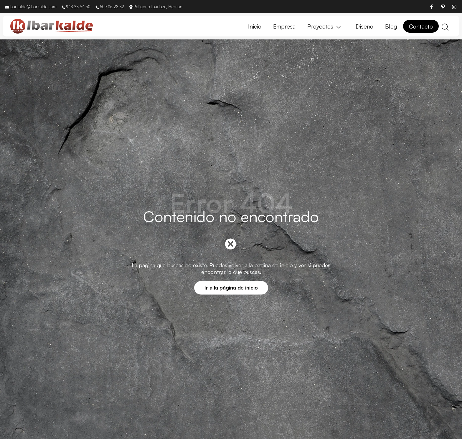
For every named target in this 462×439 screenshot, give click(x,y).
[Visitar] (432, 6)
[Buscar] (445, 26)
